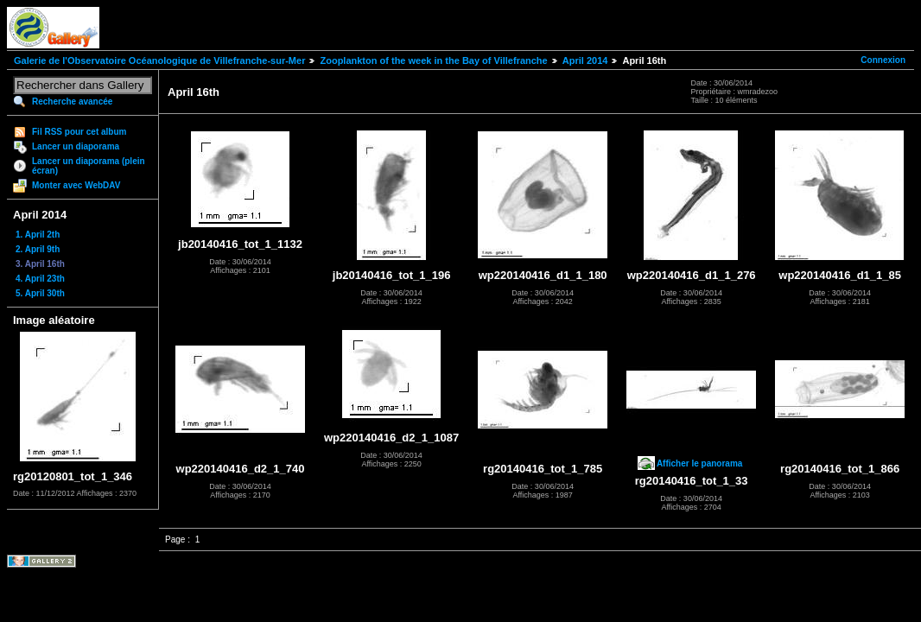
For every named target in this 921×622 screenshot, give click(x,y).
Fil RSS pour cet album (79, 131)
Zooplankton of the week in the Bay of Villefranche (433, 60)
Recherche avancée (72, 101)
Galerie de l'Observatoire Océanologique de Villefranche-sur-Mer (159, 60)
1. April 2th (38, 234)
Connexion (883, 60)
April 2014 (585, 60)
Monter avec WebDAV (76, 185)
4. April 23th (40, 278)
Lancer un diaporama (75, 146)
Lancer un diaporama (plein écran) (88, 165)
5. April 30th (40, 293)
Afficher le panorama (699, 463)
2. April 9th (38, 249)
